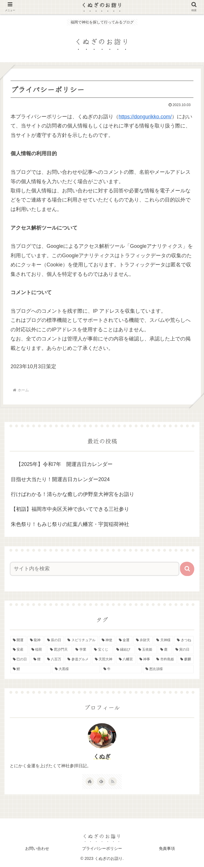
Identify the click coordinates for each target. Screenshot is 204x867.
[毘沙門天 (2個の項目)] (59, 649)
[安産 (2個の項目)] (19, 649)
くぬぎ (102, 756)
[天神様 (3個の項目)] (163, 640)
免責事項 (167, 848)
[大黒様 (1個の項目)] (76, 669)
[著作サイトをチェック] (89, 781)
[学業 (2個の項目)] (81, 649)
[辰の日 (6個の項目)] (54, 640)
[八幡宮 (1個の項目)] (126, 659)
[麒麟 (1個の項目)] (186, 659)
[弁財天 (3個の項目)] (143, 640)
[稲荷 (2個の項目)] (37, 649)
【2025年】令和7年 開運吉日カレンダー (62, 464)
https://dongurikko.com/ (145, 116)
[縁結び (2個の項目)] (124, 649)
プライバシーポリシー (102, 848)
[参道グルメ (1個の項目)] (78, 659)
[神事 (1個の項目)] (145, 659)
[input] (94, 569)
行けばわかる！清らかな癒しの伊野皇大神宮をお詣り (72, 494)
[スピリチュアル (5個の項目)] (81, 640)
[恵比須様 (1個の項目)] (168, 669)
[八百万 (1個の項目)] (54, 659)
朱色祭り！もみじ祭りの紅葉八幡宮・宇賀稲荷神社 (70, 524)
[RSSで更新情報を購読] (112, 781)
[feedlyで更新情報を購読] (101, 781)
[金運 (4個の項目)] (124, 640)
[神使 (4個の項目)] (107, 640)
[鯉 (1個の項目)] (30, 669)
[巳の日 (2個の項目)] (20, 659)
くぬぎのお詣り (102, 5)
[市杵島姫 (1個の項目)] (165, 659)
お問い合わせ (37, 848)
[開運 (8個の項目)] (18, 640)
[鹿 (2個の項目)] (165, 649)
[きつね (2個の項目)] (184, 640)
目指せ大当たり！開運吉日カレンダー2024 (60, 479)
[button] (187, 569)
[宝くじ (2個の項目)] (101, 649)
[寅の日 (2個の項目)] (183, 649)
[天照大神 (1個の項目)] (103, 659)
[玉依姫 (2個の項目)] (146, 649)
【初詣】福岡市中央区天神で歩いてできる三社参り (70, 509)
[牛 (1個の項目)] (121, 669)
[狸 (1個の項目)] (37, 659)
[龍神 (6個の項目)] (35, 640)
